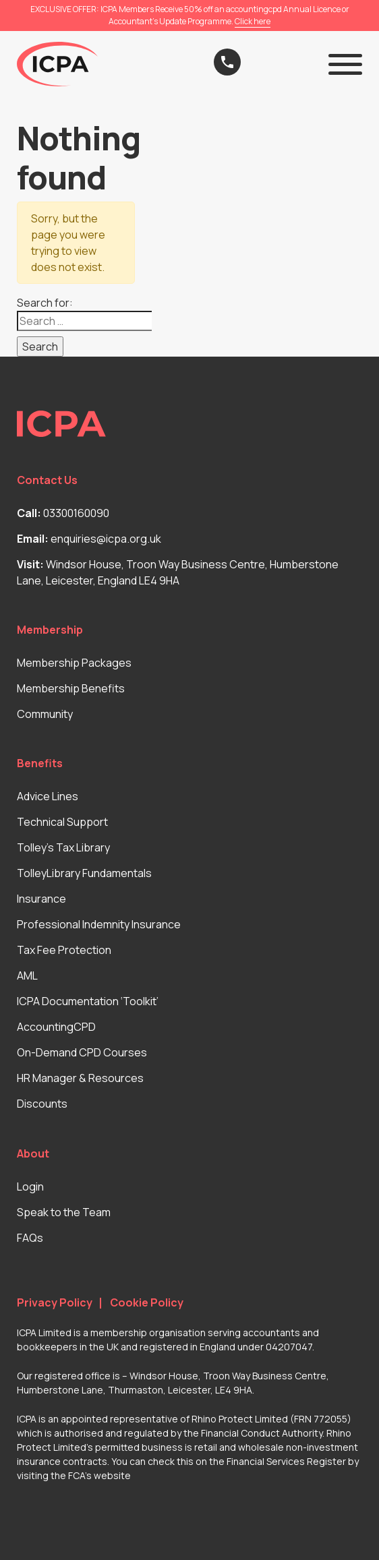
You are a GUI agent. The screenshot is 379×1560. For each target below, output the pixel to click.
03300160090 (76, 513)
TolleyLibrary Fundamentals (84, 873)
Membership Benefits (71, 688)
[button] (345, 64)
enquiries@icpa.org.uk (106, 538)
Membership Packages (74, 662)
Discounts (42, 1103)
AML (27, 975)
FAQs (30, 1237)
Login (30, 1186)
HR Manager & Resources (80, 1078)
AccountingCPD (56, 1026)
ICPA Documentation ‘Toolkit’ (87, 1001)
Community (45, 714)
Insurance (41, 898)
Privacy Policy (54, 1303)
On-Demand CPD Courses (82, 1052)
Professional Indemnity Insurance (99, 924)
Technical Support (62, 821)
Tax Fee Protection (64, 949)
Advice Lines (47, 796)
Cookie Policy (146, 1303)
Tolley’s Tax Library (63, 847)
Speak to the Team (64, 1212)
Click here (252, 21)
